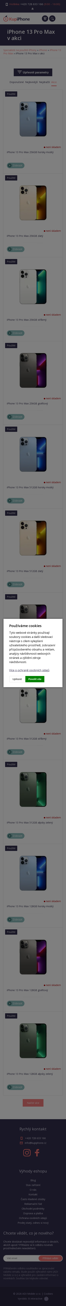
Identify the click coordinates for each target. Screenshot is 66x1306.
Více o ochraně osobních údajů (29, 670)
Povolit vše (34, 679)
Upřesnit (17, 679)
